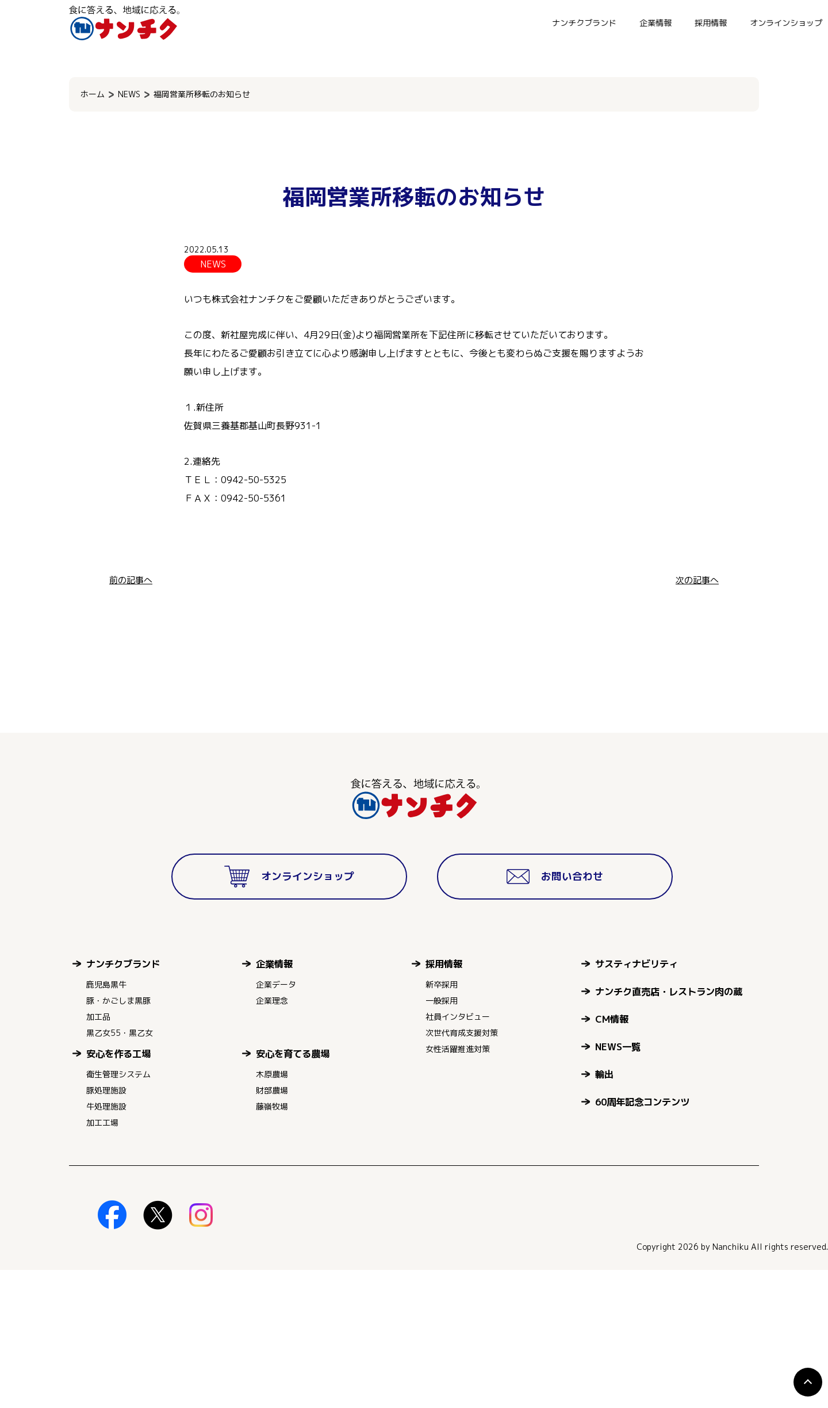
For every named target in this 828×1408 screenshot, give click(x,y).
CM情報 (611, 1157)
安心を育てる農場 (292, 1191)
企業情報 (458, 22)
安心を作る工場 (118, 1191)
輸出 (604, 1212)
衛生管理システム (118, 1212)
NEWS (129, 94)
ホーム (92, 94)
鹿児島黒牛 (106, 1122)
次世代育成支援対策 (461, 1170)
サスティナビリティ (636, 1101)
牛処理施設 (106, 1244)
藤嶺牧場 (272, 1244)
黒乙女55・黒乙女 (119, 1170)
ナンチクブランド (386, 22)
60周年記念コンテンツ (642, 1239)
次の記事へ (696, 579)
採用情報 (513, 22)
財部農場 (272, 1228)
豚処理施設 (106, 1228)
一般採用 (441, 1138)
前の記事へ (132, 579)
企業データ (276, 1122)
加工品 (98, 1154)
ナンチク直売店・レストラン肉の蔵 (668, 1129)
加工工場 (102, 1260)
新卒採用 (441, 1122)
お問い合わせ (671, 22)
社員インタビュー (457, 1154)
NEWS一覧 (618, 1184)
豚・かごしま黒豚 (118, 1138)
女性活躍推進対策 (457, 1186)
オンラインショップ (588, 22)
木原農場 (272, 1212)
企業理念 (272, 1138)
